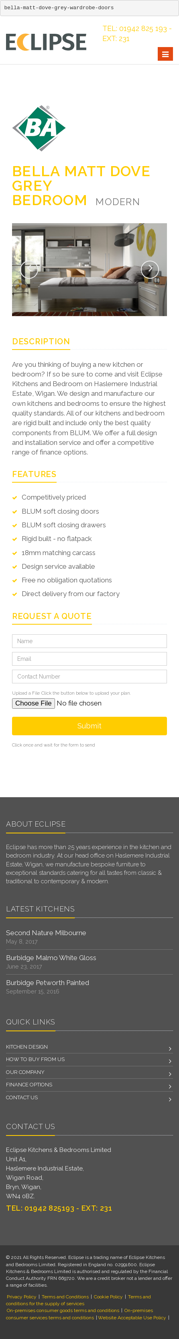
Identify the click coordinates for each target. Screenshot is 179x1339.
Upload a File (26, 693)
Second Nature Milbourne (46, 933)
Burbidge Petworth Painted (47, 983)
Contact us (22, 1097)
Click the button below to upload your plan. (86, 693)
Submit (89, 726)
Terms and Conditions (65, 1297)
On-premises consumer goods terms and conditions (63, 1310)
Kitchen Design (27, 1047)
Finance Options (29, 1085)
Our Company (25, 1072)
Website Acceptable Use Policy (132, 1317)
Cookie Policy (108, 1297)
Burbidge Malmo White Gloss (51, 958)
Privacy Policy (22, 1297)
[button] (29, 270)
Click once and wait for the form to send (53, 745)
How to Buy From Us (35, 1059)
